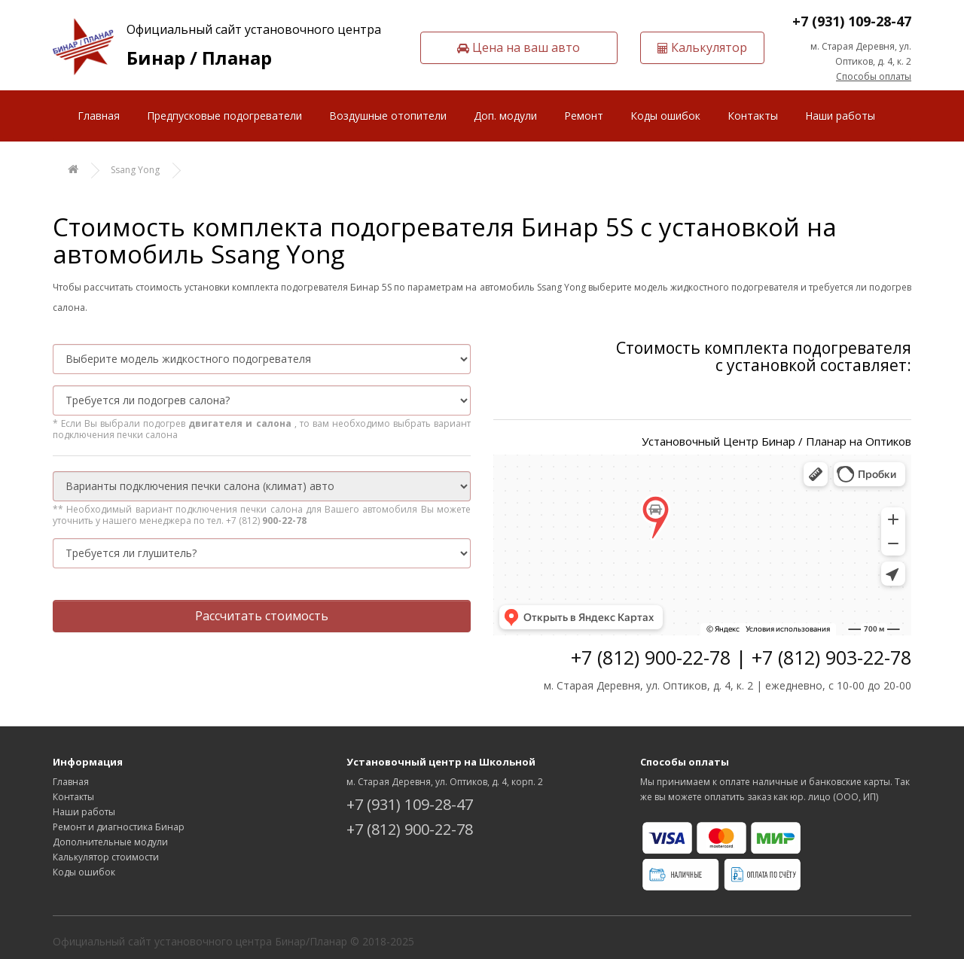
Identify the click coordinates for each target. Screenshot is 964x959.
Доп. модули (505, 115)
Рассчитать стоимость (261, 615)
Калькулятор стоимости (106, 857)
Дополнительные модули (110, 842)
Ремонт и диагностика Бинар (119, 826)
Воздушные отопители (388, 115)
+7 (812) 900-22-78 (409, 829)
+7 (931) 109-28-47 (851, 21)
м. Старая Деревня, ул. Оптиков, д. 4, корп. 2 (444, 781)
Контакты (753, 115)
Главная (99, 115)
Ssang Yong (135, 169)
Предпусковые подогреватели (224, 115)
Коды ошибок (665, 115)
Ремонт (583, 115)
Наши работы (840, 115)
